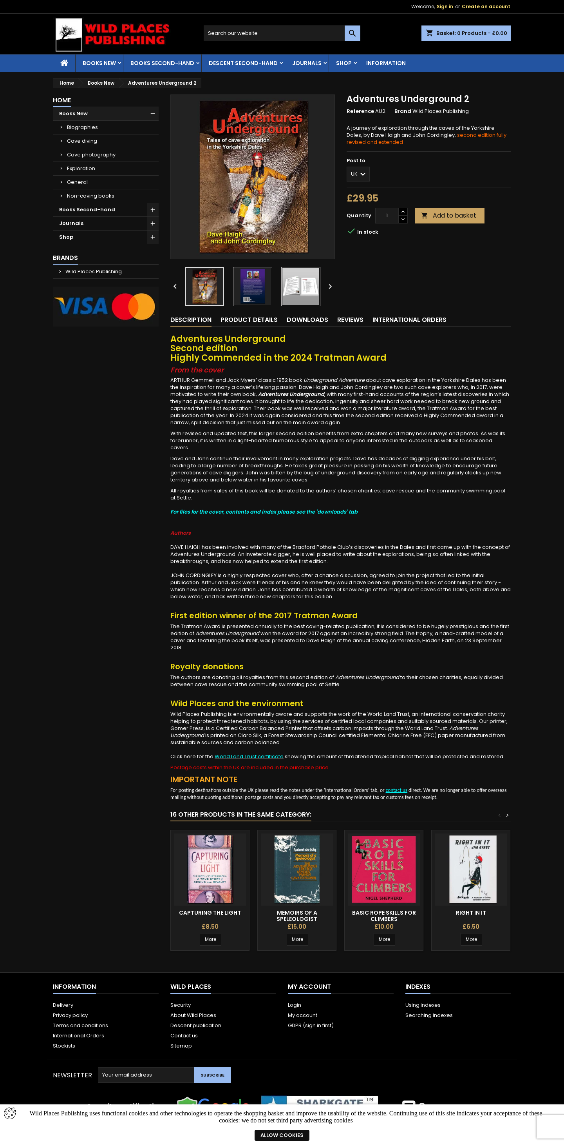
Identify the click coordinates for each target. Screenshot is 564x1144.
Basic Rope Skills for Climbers (384, 916)
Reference (360, 111)
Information (386, 63)
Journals (307, 63)
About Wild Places (193, 1015)
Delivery (63, 1005)
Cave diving (82, 141)
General (77, 182)
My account (302, 1015)
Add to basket (448, 215)
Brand (402, 111)
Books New (99, 63)
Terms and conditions (80, 1025)
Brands (65, 257)
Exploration (81, 168)
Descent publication (195, 1025)
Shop (344, 63)
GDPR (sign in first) (311, 1025)
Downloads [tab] (307, 319)
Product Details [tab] (249, 319)
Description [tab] (191, 319)
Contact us (184, 1035)
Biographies (82, 127)
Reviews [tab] (350, 319)
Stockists (64, 1046)
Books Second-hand (162, 63)
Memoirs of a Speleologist (297, 916)
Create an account (486, 6)
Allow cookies (282, 1135)
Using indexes (423, 1005)
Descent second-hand (243, 63)
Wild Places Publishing (93, 271)
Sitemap (181, 1046)
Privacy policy (70, 1015)
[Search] (282, 33)
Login (294, 1005)
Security (180, 1005)
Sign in (445, 6)
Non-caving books (90, 196)
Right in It (471, 913)
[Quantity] (387, 215)
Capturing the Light (210, 913)
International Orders (78, 1035)
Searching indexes (429, 1015)
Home (62, 100)
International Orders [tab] (409, 319)
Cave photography (91, 154)
